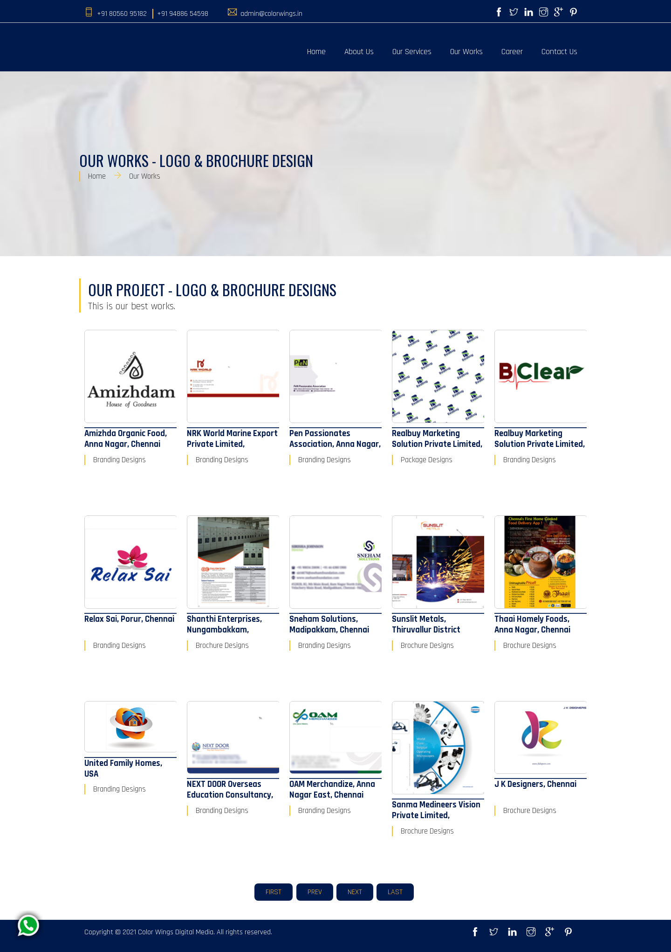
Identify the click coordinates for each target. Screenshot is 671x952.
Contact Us (559, 52)
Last (395, 892)
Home (316, 52)
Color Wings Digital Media (175, 932)
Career (512, 52)
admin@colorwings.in (271, 14)
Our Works (466, 52)
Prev (315, 892)
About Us (359, 52)
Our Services (411, 52)
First (273, 892)
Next (355, 892)
